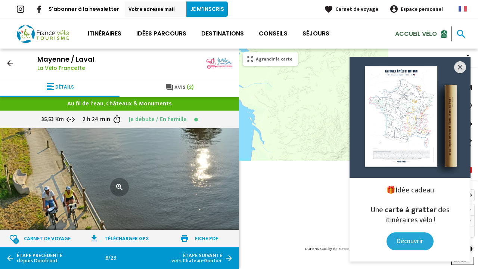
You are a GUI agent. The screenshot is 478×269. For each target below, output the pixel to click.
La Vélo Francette (61, 68)
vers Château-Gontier (196, 258)
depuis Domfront (39, 258)
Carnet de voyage (356, 9)
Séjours (315, 33)
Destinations (222, 33)
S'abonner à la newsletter (84, 9)
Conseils (273, 33)
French (463, 9)
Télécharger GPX (127, 238)
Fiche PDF (206, 238)
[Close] (460, 67)
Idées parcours (161, 33)
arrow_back (10, 63)
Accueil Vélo (416, 33)
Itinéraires (104, 33)
